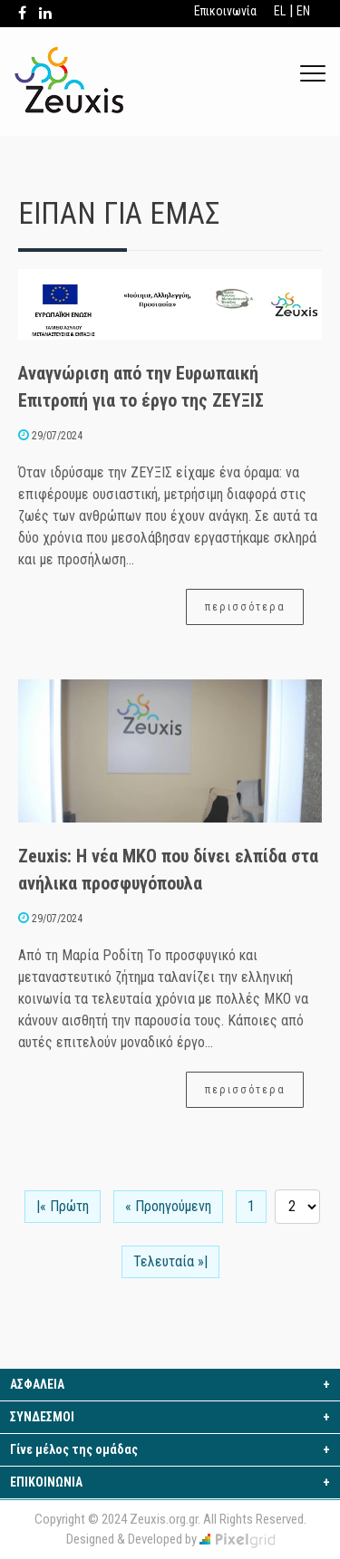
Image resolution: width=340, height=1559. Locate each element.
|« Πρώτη (62, 1206)
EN (303, 11)
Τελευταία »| (170, 1261)
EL (280, 11)
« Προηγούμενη (168, 1206)
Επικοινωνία (225, 11)
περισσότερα (245, 606)
